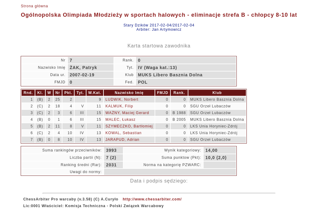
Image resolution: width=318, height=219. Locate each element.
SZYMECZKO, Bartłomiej (129, 126)
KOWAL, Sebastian (124, 133)
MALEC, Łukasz (121, 119)
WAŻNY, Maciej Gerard (127, 113)
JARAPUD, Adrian (123, 139)
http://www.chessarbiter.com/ (152, 199)
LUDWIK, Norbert (122, 99)
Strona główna (34, 6)
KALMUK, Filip (119, 106)
